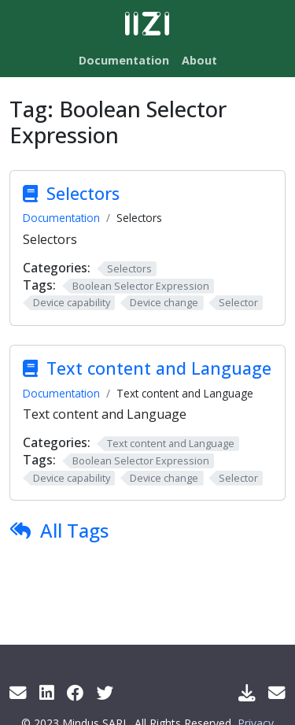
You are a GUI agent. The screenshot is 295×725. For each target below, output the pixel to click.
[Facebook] (75, 692)
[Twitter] (105, 692)
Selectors (83, 193)
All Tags (74, 530)
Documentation (61, 217)
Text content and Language (158, 368)
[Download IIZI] (247, 692)
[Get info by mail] (18, 692)
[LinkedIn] (46, 692)
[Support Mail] (277, 692)
